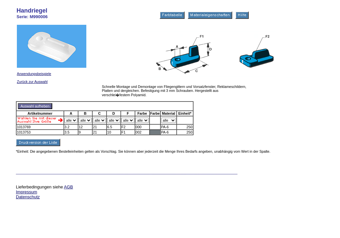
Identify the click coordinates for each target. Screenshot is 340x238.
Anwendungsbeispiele (34, 74)
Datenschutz (28, 196)
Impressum (26, 191)
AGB (68, 186)
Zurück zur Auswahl (32, 82)
